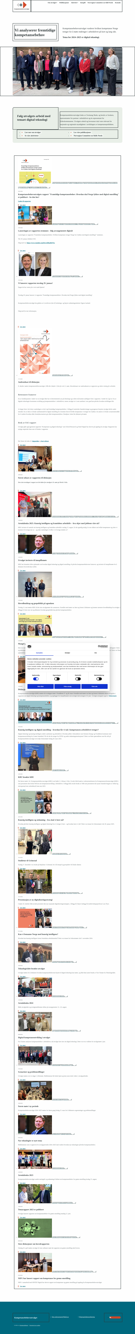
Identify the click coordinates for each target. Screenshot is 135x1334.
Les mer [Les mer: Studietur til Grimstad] (23, 868)
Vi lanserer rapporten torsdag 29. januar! (35, 283)
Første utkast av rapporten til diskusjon (34, 478)
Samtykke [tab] (39, 653)
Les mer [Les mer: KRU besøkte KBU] (23, 790)
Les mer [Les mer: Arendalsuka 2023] (23, 1183)
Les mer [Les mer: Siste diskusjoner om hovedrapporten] (23, 1252)
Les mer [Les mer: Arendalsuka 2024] (23, 1011)
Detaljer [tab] (67, 653)
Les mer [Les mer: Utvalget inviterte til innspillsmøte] (23, 570)
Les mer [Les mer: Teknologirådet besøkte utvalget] (23, 976)
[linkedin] (110, 1317)
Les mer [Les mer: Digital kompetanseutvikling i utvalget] (23, 1045)
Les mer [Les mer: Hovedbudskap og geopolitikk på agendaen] (23, 614)
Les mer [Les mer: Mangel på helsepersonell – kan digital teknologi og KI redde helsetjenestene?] (23, 656)
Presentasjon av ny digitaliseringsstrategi (35, 900)
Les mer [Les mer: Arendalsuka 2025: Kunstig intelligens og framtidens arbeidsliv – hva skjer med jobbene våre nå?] (23, 533)
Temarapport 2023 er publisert (31, 1210)
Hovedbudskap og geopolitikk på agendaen (36, 603)
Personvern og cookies (35, 1325)
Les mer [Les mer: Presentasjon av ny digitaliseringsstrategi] (23, 907)
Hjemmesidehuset (24, 1325)
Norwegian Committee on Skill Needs (100, 3)
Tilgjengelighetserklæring (87, 1317)
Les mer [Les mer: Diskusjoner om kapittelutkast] (23, 700)
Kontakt (118, 3)
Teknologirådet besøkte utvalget (31, 969)
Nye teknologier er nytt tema (30, 1141)
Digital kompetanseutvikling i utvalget (34, 1037)
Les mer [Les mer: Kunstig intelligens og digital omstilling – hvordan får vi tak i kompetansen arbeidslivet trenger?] (23, 742)
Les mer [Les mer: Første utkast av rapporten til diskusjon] (23, 490)
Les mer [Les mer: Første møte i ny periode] (23, 1114)
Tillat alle (95, 686)
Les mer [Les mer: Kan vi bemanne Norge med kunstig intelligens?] (23, 942)
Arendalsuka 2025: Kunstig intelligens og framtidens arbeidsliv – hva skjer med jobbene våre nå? (59, 523)
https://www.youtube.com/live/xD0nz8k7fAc (41, 243)
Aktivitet (74, 3)
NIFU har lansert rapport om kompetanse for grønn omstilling (44, 1278)
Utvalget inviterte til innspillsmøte (32, 560)
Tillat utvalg (67, 686)
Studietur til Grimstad (27, 861)
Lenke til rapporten (24, 201)
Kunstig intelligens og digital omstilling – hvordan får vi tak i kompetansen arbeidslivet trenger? (58, 730)
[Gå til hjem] (21, 9)
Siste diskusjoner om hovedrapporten (33, 1244)
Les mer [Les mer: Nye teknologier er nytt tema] (23, 1148)
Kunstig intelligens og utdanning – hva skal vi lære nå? (41, 820)
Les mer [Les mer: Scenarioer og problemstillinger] (23, 1080)
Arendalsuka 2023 (25, 1175)
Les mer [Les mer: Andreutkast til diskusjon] (23, 445)
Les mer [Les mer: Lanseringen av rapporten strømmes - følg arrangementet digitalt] (23, 250)
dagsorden (35, 441)
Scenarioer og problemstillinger (31, 1072)
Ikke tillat (41, 686)
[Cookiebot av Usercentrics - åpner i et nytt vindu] (99, 646)
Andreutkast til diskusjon (28, 382)
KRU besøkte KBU (26, 777)
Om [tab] (95, 653)
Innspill (83, 3)
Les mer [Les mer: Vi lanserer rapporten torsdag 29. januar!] (23, 327)
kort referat (45, 441)
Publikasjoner (64, 3)
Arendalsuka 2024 (25, 1003)
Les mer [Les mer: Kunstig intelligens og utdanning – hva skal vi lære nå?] (23, 828)
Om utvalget (52, 3)
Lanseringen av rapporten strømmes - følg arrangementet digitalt (45, 231)
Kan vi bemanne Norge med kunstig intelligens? (38, 934)
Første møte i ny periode (28, 1106)
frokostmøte (113, 696)
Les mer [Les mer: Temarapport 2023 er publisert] (23, 1217)
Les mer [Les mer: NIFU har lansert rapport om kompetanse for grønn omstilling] (23, 1286)
